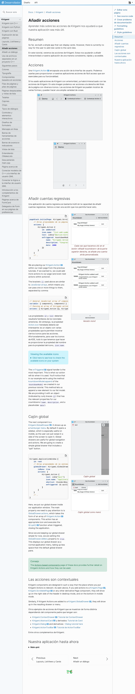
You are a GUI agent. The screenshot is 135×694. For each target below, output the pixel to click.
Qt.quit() (32, 525)
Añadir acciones (9, 48)
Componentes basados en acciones (11, 78)
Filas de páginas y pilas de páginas (10, 85)
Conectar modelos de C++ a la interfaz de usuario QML (11, 173)
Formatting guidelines (120, 27)
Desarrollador (11, 3)
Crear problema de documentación (123, 21)
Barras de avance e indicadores (10, 144)
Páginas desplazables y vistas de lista (11, 92)
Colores (5, 69)
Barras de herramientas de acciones (9, 136)
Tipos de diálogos (10, 109)
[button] (130, 2)
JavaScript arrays (39, 285)
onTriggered (38, 370)
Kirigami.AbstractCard (42, 620)
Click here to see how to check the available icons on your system (47, 359)
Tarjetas (5, 97)
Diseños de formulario (7, 123)
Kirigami (5, 19)
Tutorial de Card (75, 620)
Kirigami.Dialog (39, 624)
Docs (30, 12)
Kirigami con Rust (10, 31)
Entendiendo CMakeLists (7, 154)
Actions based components (47, 565)
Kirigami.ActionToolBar (42, 627)
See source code (123, 16)
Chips (4, 105)
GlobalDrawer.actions (38, 513)
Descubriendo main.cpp (8, 161)
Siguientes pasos (9, 66)
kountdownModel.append (40, 381)
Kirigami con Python (11, 27)
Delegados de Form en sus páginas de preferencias (11, 209)
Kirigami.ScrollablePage (39, 591)
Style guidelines (123, 32)
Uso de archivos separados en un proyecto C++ (9, 59)
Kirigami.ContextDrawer (43, 617)
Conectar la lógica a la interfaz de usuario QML (11, 183)
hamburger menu (38, 428)
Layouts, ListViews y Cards (11, 43)
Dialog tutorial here (74, 624)
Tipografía (6, 73)
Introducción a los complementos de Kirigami (10, 193)
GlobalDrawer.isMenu (38, 539)
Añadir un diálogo (10, 52)
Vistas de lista (8, 149)
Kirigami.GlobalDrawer (38, 425)
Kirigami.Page (96, 588)
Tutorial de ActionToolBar (68, 627)
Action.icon (33, 325)
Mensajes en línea (10, 129)
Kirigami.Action (40, 70)
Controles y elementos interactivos (7, 115)
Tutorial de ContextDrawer (70, 617)
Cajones (5, 101)
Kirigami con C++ (10, 23)
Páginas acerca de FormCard (10, 201)
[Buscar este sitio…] (11, 12)
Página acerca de (10, 167)
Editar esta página (120, 11)
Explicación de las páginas (10, 36)
